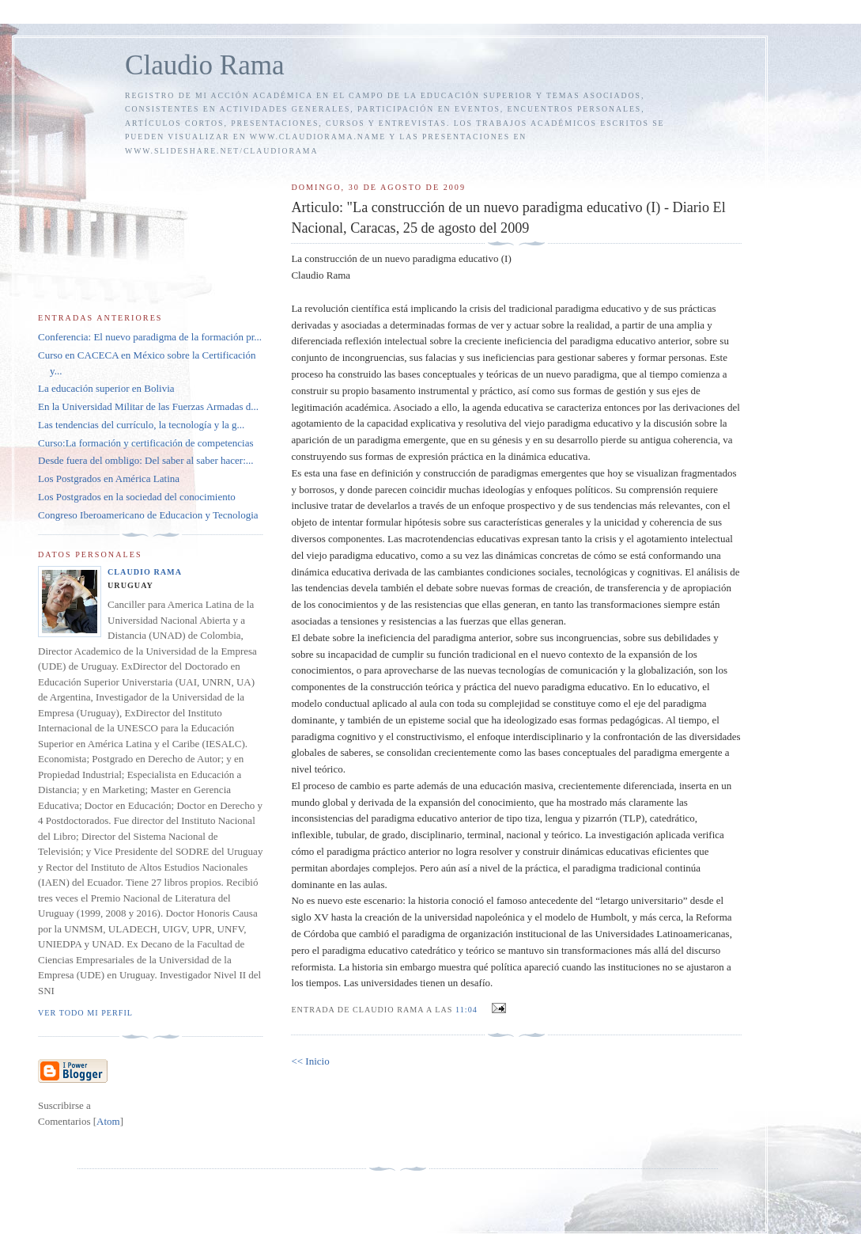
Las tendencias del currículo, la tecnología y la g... (141, 425)
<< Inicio (310, 1061)
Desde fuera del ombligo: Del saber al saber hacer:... (146, 460)
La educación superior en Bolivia (106, 388)
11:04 (467, 1009)
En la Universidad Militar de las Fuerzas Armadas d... (148, 406)
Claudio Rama (205, 65)
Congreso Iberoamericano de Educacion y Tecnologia (148, 515)
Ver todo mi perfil (85, 1012)
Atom (108, 1121)
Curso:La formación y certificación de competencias (146, 443)
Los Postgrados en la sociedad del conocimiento (137, 497)
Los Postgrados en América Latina (108, 478)
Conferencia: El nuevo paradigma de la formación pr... (150, 337)
